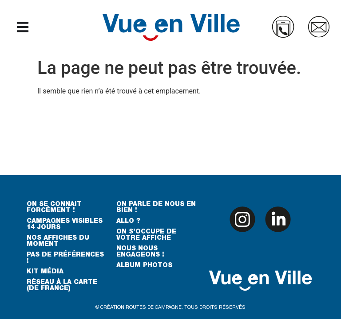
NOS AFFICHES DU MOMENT (58, 241)
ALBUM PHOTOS (144, 266)
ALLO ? (128, 221)
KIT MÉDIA (45, 272)
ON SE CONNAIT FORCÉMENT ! (54, 208)
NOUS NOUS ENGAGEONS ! (140, 252)
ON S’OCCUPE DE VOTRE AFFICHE (146, 235)
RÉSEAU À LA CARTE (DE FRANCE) (62, 286)
